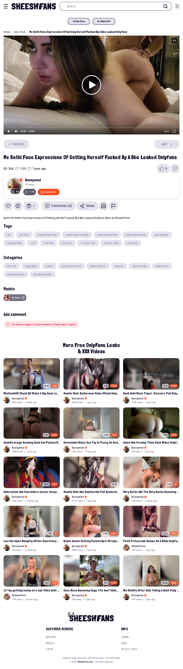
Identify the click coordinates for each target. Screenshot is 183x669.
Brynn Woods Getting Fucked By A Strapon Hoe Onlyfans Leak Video (91, 541)
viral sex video (111, 243)
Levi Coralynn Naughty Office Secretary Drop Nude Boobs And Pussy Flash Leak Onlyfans (32, 541)
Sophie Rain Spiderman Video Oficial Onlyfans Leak (91, 393)
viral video (132, 243)
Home (7, 32)
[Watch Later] (17, 205)
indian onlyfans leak (107, 234)
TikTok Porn (79, 21)
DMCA (124, 643)
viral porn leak (88, 243)
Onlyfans (119, 266)
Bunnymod (33, 180)
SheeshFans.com (85, 661)
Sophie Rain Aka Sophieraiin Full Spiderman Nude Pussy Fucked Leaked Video (91, 492)
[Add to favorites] (8, 205)
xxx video (24, 234)
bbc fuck (19, 32)
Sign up (50, 643)
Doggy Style (31, 266)
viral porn (67, 243)
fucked (49, 266)
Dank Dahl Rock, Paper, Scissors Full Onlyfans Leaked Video (151, 393)
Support (51, 637)
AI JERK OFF (103, 21)
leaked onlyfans (98, 266)
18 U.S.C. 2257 (129, 649)
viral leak (48, 243)
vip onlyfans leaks (43, 274)
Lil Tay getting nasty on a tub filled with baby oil (32, 590)
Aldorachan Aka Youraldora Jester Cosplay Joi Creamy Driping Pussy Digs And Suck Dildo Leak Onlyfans (32, 492)
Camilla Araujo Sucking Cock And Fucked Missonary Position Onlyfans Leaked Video (32, 442)
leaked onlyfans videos (77, 234)
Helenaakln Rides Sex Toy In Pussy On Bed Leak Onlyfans (91, 442)
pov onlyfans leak (16, 274)
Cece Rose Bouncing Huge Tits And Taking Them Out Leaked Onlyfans (91, 590)
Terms (125, 637)
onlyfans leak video (47, 234)
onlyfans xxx (162, 266)
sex (9, 234)
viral (33, 243)
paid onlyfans (161, 234)
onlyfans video (14, 243)
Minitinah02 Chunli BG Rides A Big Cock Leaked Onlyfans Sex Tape (32, 393)
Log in (49, 649)
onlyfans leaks (139, 266)
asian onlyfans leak (135, 234)
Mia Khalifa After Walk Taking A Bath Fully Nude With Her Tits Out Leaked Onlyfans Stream (151, 590)
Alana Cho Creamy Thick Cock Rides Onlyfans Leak (151, 442)
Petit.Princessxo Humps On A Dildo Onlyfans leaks (151, 541)
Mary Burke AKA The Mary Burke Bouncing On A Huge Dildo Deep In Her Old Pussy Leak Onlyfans (151, 492)
